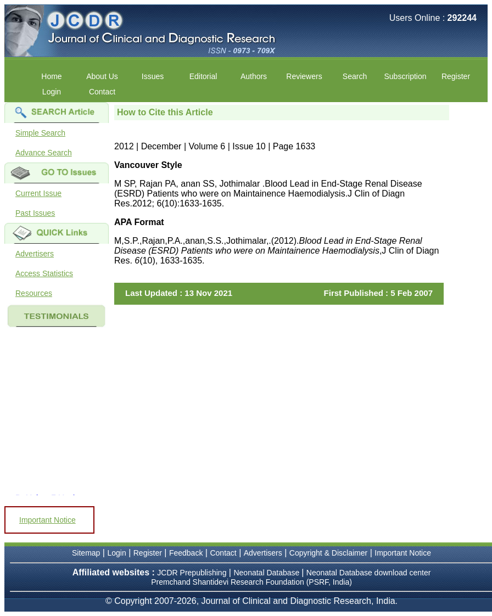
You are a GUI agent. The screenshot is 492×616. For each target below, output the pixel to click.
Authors (254, 76)
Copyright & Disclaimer (328, 552)
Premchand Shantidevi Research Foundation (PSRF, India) (251, 582)
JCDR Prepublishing (191, 572)
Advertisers (34, 253)
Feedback (186, 552)
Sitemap (86, 552)
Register (455, 76)
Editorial (203, 76)
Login (51, 91)
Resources (33, 293)
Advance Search (43, 152)
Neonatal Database (267, 572)
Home (51, 76)
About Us (102, 76)
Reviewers (304, 76)
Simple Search (40, 132)
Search (355, 76)
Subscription (405, 76)
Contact (102, 91)
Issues (153, 76)
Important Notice (47, 520)
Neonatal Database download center (368, 572)
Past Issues (35, 213)
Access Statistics (44, 273)
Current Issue (38, 193)
